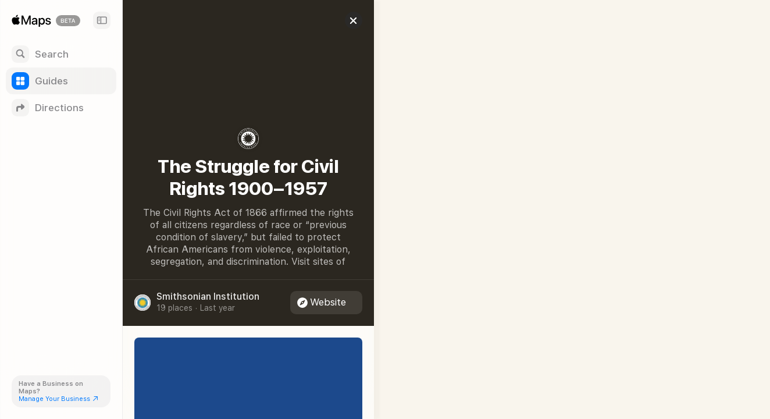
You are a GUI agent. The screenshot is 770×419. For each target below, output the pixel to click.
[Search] (61, 54)
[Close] (346, 20)
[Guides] (61, 81)
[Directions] (61, 107)
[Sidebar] (101, 20)
